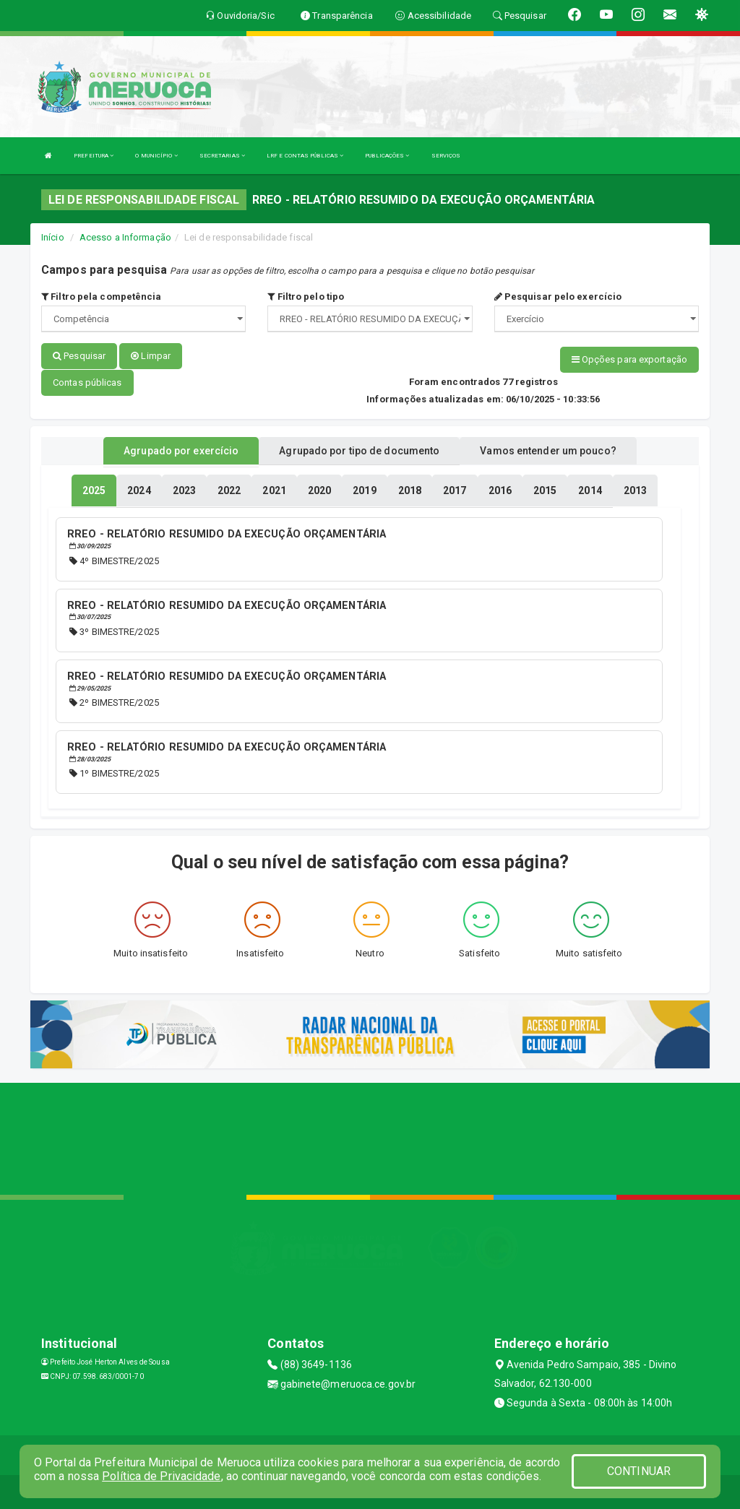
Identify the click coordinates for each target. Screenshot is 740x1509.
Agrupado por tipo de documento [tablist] (359, 450)
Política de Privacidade (161, 1476)
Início (52, 237)
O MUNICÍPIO (156, 155)
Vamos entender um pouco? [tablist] (548, 450)
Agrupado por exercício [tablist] (181, 450)
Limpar (151, 355)
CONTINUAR (639, 1471)
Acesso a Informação (125, 237)
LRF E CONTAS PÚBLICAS (305, 155)
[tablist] (94, 490)
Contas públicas (87, 381)
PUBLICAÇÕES (387, 155)
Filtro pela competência (101, 296)
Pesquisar (79, 355)
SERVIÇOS (446, 155)
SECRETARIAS (222, 155)
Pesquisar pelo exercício (558, 296)
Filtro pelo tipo (305, 296)
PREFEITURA (93, 155)
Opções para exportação (629, 359)
